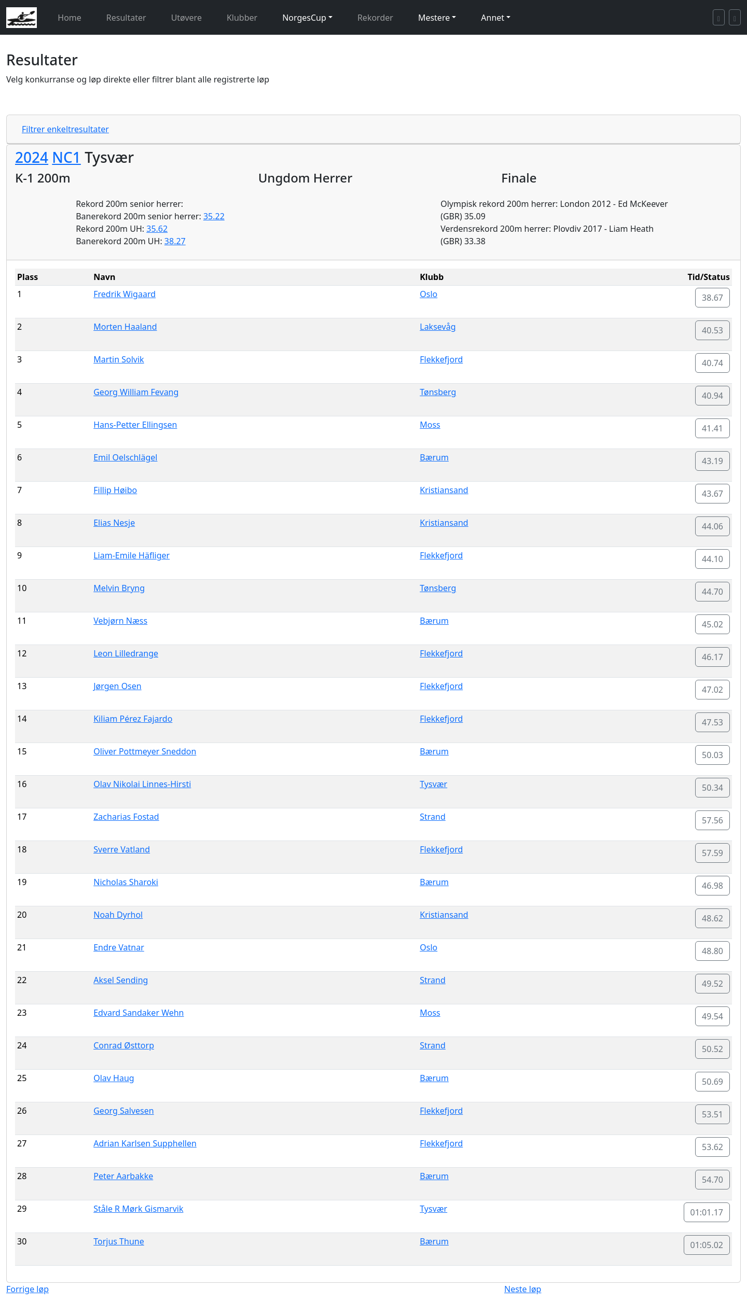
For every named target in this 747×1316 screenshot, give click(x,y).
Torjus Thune (118, 1241)
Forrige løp (27, 1289)
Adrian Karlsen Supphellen (145, 1143)
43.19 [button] (712, 461)
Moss (430, 424)
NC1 (66, 157)
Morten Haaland (125, 326)
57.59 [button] (712, 853)
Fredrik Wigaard (124, 294)
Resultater (126, 17)
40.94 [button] (712, 395)
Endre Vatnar (118, 947)
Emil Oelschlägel (125, 457)
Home (69, 17)
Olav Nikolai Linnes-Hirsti (142, 784)
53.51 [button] (712, 1114)
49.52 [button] (712, 983)
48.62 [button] (712, 918)
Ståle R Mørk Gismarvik (138, 1208)
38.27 (175, 241)
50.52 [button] (712, 1049)
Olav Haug (113, 1078)
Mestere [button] (434, 17)
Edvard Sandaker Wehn (138, 1012)
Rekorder (375, 17)
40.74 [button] (712, 363)
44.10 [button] (712, 559)
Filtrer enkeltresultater (65, 129)
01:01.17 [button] (707, 1212)
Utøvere (186, 17)
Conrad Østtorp (123, 1045)
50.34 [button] (712, 787)
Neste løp (522, 1289)
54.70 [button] (712, 1179)
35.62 (157, 228)
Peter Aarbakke (123, 1176)
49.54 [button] (712, 1016)
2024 (31, 157)
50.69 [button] (712, 1081)
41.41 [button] (712, 428)
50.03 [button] (712, 755)
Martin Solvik (118, 359)
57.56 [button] (712, 820)
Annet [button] (492, 17)
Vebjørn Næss (120, 620)
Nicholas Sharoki (125, 882)
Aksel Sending (120, 980)
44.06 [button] (712, 526)
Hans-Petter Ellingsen (135, 424)
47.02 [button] (712, 689)
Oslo (428, 294)
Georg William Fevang (135, 392)
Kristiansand (444, 490)
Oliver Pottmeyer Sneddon (144, 751)
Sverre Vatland (121, 849)
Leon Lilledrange (125, 653)
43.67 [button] (712, 493)
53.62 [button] (712, 1147)
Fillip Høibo (115, 490)
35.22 (214, 216)
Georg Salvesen (123, 1110)
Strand (433, 816)
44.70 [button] (712, 591)
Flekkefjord (441, 359)
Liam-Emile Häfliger (131, 555)
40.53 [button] (712, 330)
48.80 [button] (712, 951)
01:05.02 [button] (707, 1245)
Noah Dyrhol (118, 914)
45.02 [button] (712, 624)
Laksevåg (437, 326)
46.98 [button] (712, 885)
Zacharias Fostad (126, 816)
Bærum (434, 457)
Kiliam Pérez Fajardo (132, 718)
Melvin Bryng (119, 588)
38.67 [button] (712, 297)
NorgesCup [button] (304, 17)
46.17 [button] (712, 657)
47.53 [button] (712, 722)
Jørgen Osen (117, 686)
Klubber (242, 17)
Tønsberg (438, 392)
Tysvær (433, 784)
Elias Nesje (114, 522)
